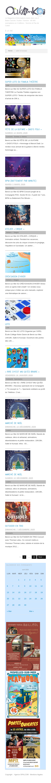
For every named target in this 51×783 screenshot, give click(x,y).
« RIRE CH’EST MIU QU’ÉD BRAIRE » (22, 371)
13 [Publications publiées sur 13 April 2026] (8, 592)
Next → (41, 557)
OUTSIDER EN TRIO (14, 525)
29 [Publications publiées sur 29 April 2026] (19, 605)
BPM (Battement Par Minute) (20, 180)
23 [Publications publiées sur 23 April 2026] (25, 599)
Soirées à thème (20, 137)
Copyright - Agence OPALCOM (17, 775)
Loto (7, 85)
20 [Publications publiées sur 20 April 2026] (8, 599)
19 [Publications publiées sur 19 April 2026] (42, 592)
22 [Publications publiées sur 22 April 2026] (19, 599)
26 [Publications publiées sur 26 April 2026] (42, 599)
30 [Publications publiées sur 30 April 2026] (25, 605)
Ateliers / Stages (12, 232)
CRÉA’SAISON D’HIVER (15, 276)
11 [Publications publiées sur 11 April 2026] (36, 586)
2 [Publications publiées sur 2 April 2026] (24, 580)
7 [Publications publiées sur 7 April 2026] (12, 586)
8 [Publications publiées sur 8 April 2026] (18, 586)
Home (10, 51)
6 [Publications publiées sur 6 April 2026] (7, 586)
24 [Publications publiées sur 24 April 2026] (30, 599)
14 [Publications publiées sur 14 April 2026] (13, 592)
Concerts (9, 137)
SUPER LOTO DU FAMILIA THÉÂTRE (21, 81)
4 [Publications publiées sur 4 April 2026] (35, 580)
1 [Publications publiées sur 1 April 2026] (18, 580)
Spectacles (10, 188)
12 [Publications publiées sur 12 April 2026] (42, 586)
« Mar (9, 611)
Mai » (31, 611)
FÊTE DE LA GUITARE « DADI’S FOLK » (23, 129)
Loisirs (8, 430)
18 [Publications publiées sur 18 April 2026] (36, 592)
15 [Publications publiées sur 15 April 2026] (19, 592)
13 (34, 557)
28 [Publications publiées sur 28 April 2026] (13, 605)
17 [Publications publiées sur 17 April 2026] (30, 592)
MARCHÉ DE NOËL (13, 423)
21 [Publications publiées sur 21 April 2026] (13, 599)
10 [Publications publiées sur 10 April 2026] (30, 586)
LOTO (7, 324)
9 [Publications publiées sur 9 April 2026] (24, 586)
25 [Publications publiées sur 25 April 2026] (36, 599)
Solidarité (9, 379)
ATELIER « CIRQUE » (14, 228)
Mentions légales (36, 775)
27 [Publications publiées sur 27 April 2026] (8, 605)
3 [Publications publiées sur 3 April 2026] (29, 580)
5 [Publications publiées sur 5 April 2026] (41, 580)
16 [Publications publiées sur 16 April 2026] (25, 592)
